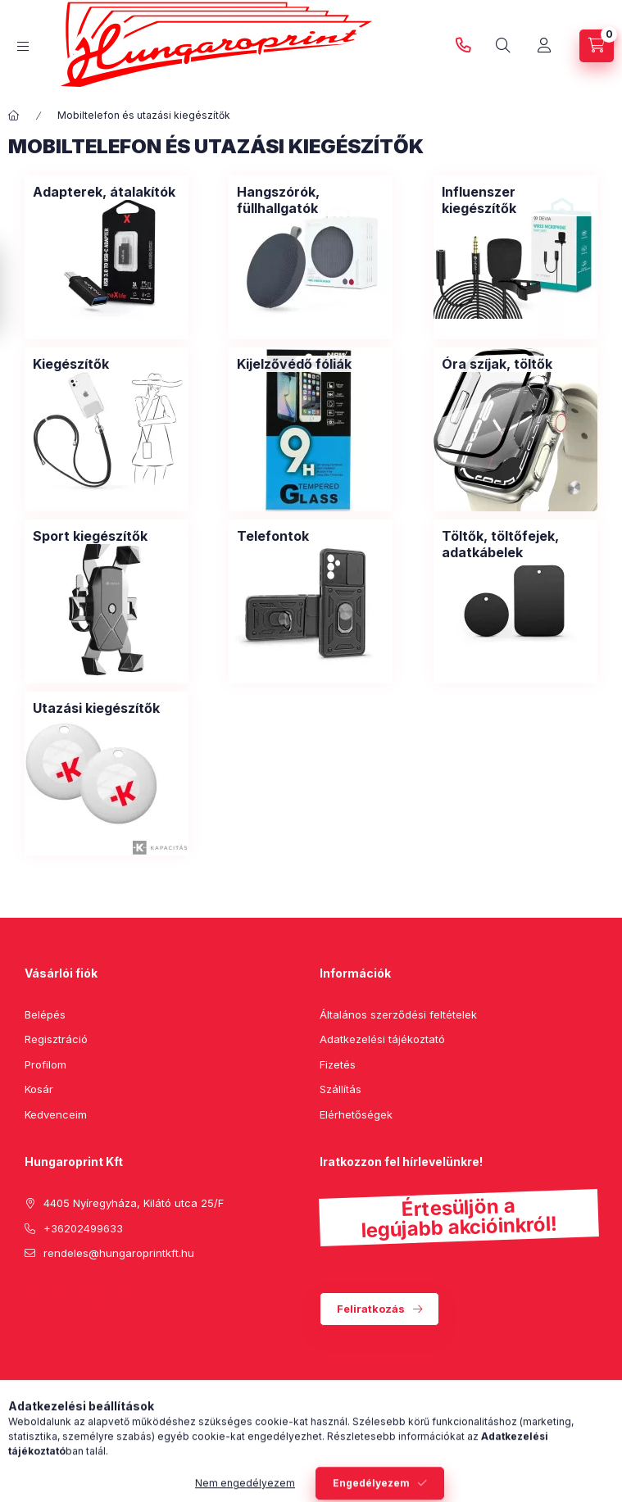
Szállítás (340, 1089)
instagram (95, 1294)
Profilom (45, 1064)
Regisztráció (56, 1039)
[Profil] (544, 45)
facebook (29, 1294)
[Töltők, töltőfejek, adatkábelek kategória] (515, 544)
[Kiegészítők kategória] (71, 364)
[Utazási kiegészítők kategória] (96, 708)
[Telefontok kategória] (273, 536)
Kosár (39, 1089)
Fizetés (338, 1064)
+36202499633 (463, 45)
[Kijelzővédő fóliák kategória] (294, 364)
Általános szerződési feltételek (398, 1014)
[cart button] (596, 45)
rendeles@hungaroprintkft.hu (118, 1252)
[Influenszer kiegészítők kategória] (515, 200)
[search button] (503, 45)
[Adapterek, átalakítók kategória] (104, 192)
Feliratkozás (371, 1308)
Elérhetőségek (356, 1114)
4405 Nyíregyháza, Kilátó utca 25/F (133, 1202)
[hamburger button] (23, 46)
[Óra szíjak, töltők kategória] (497, 364)
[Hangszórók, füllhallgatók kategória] (310, 200)
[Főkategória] (14, 115)
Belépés (45, 1014)
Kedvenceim (56, 1114)
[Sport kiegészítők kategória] (90, 536)
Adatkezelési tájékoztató (382, 1039)
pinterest (62, 1294)
